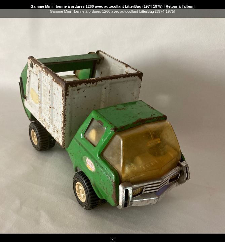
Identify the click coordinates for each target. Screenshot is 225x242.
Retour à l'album (179, 6)
